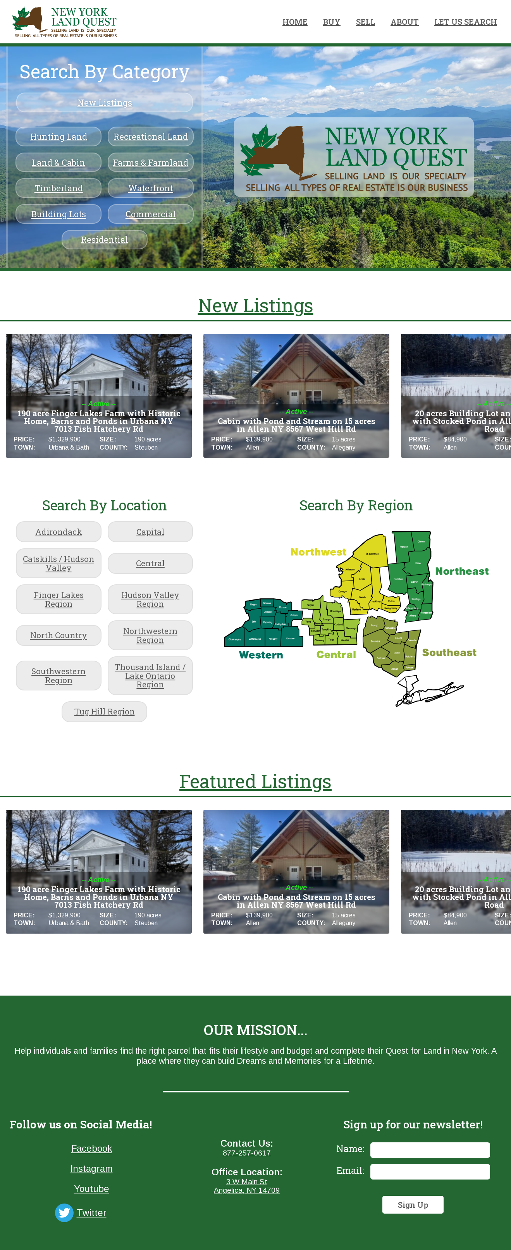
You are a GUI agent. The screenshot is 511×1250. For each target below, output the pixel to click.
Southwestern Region (58, 675)
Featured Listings (255, 781)
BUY (332, 22)
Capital (150, 531)
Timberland (58, 188)
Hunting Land (58, 136)
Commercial (151, 214)
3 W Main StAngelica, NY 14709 (247, 1186)
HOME (295, 22)
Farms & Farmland (150, 162)
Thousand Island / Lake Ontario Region (150, 675)
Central (150, 563)
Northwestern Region (150, 635)
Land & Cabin (58, 162)
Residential (104, 239)
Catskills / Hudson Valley (58, 563)
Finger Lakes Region (59, 599)
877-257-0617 (247, 1153)
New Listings (104, 102)
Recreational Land (151, 136)
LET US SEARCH (465, 22)
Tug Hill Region (104, 711)
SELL (365, 22)
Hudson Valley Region (150, 599)
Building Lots (58, 214)
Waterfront (150, 188)
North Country (58, 635)
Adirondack (58, 531)
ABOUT (405, 22)
